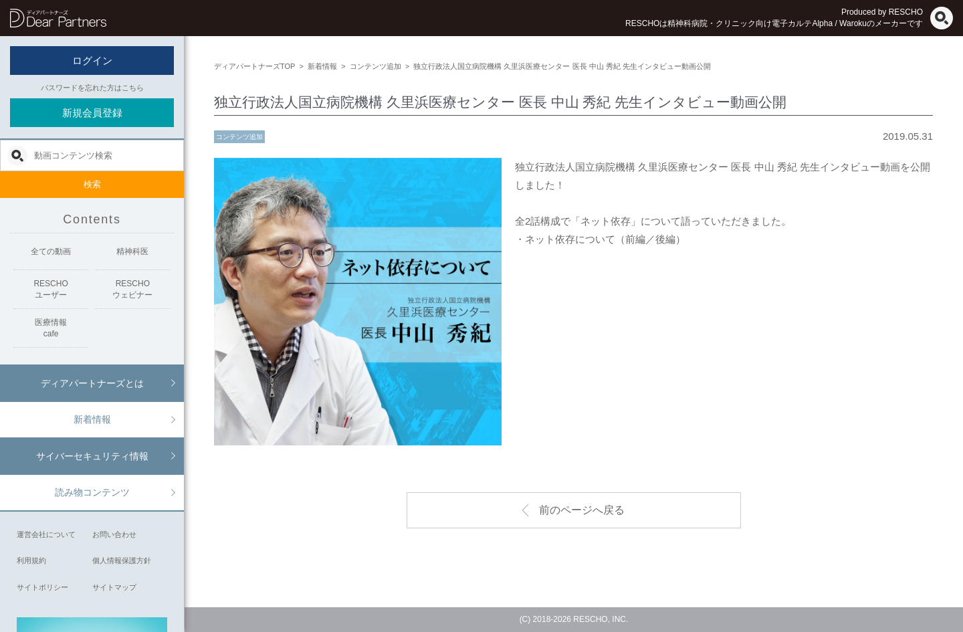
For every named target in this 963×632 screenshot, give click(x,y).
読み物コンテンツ (92, 492)
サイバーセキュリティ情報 (92, 456)
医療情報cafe (51, 328)
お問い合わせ (114, 534)
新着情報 (92, 419)
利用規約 (31, 560)
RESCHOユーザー (50, 289)
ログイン (92, 60)
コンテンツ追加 (239, 136)
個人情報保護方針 (121, 560)
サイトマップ (114, 587)
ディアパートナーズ (58, 18)
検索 (92, 184)
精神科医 (132, 251)
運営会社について (46, 534)
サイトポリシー (42, 587)
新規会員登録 (92, 112)
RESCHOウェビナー (132, 289)
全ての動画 (51, 251)
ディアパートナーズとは (92, 383)
